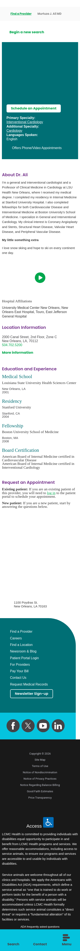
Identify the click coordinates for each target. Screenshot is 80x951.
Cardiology (14, 131)
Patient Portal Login (24, 658)
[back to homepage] (3, 14)
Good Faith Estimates (40, 791)
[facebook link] (13, 726)
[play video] (40, 278)
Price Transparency (40, 798)
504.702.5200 (12, 345)
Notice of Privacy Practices (40, 779)
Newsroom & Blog (23, 651)
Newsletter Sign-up (32, 694)
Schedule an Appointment (34, 108)
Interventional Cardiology (25, 122)
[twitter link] (28, 726)
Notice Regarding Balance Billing (40, 785)
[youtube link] (43, 726)
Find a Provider (21, 13)
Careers (16, 638)
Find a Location (21, 645)
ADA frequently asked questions (40, 927)
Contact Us (18, 678)
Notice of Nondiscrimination (40, 772)
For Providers (20, 665)
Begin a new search (26, 32)
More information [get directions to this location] (17, 353)
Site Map (40, 760)
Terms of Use (40, 766)
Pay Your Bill (19, 671)
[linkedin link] (58, 726)
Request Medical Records (29, 684)
